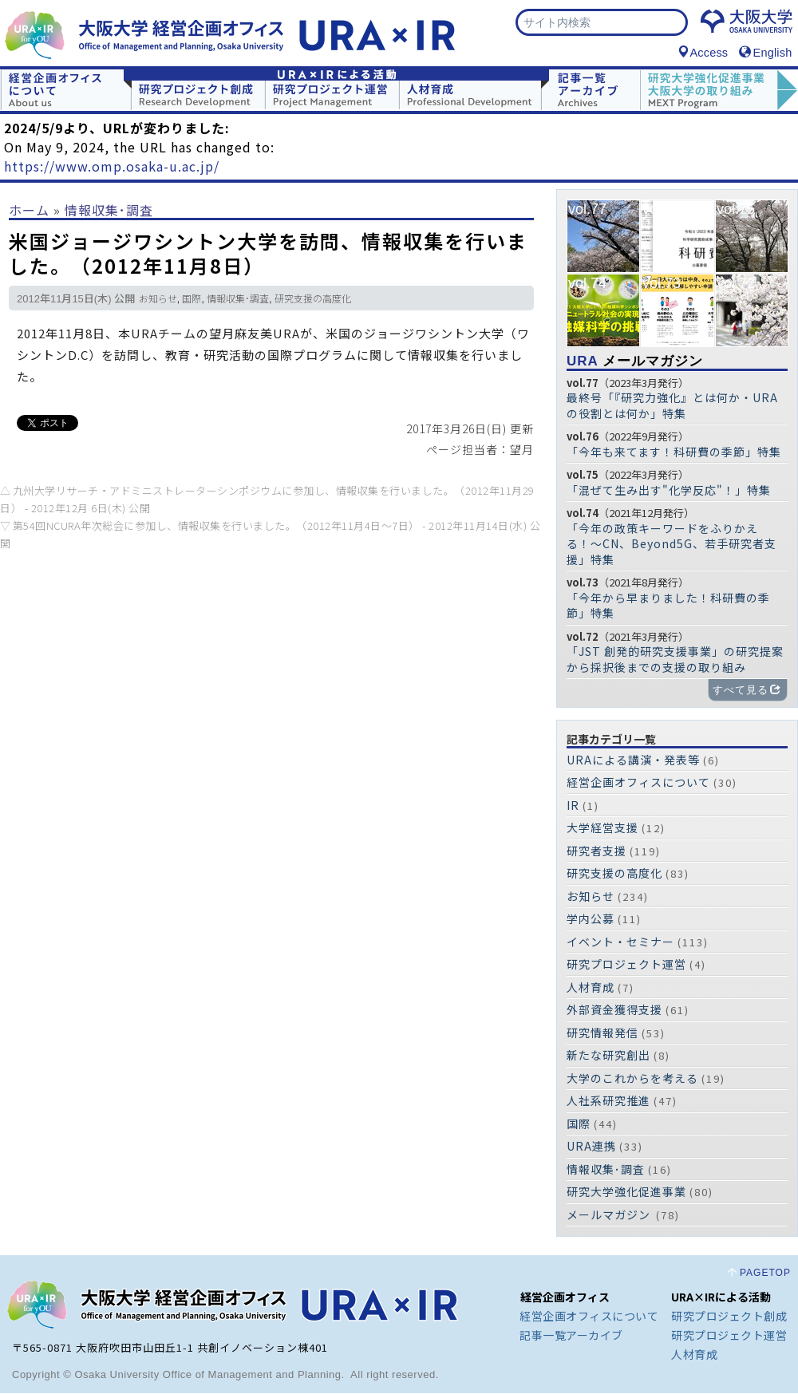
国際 (191, 300)
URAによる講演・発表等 (633, 760)
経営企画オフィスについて (638, 783)
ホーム (29, 210)
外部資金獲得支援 (614, 1010)
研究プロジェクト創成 (729, 1317)
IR (573, 806)
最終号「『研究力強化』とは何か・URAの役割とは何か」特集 (672, 406)
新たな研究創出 (608, 1056)
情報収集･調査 (109, 210)
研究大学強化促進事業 (626, 1192)
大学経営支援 (602, 828)
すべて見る (747, 691)
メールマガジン (635, 361)
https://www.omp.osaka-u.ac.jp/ (111, 166)
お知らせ (158, 300)
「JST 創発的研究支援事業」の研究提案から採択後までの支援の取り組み (675, 660)
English (765, 53)
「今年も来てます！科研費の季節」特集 (674, 452)
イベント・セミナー (620, 942)
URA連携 (591, 1147)
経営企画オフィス (565, 1297)
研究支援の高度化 (313, 300)
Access (703, 53)
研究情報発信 (602, 1033)
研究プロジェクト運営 (626, 965)
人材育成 (590, 988)
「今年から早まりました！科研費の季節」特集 (668, 606)
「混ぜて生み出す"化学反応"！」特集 (669, 491)
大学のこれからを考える (632, 1079)
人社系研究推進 (608, 1101)
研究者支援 (596, 851)
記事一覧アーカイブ (571, 1336)
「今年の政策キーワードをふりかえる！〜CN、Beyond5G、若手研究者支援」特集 (671, 544)
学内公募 (590, 919)
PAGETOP (765, 1273)
